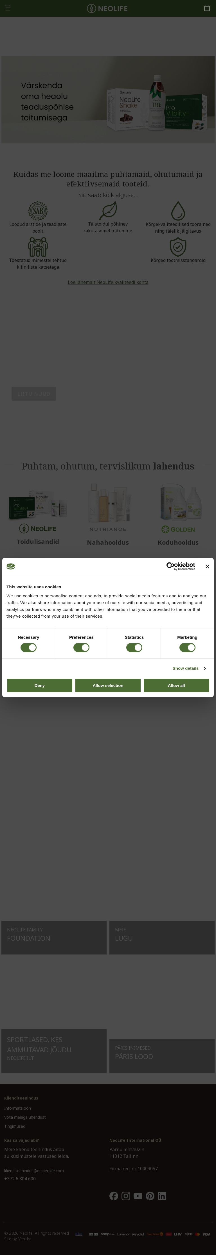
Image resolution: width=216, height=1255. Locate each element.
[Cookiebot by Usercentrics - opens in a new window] (170, 566)
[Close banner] (208, 566)
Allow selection (108, 685)
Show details (186, 668)
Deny (39, 685)
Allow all (176, 685)
